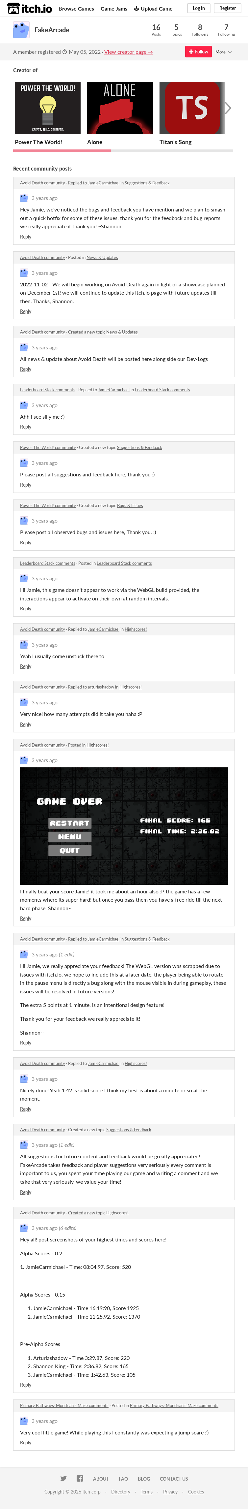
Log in (199, 8)
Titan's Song (176, 141)
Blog (144, 1479)
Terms (147, 1491)
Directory (120, 1491)
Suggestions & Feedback (147, 182)
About (101, 1479)
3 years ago (45, 198)
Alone (95, 141)
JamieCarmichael (103, 182)
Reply (25, 237)
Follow (198, 51)
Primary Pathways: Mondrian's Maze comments (64, 1405)
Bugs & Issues (130, 505)
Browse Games (76, 8)
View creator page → (128, 51)
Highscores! (136, 629)
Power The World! (38, 141)
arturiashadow (101, 687)
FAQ (123, 1479)
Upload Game (153, 8)
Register (227, 8)
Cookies (196, 1491)
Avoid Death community (42, 182)
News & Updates (102, 257)
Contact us (174, 1479)
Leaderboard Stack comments (47, 389)
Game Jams (114, 8)
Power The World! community (48, 447)
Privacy (170, 1491)
